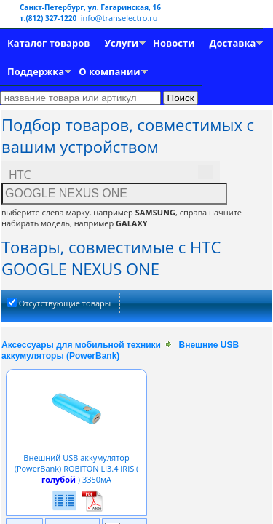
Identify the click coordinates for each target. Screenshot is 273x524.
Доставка (233, 42)
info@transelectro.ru (119, 17)
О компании (109, 71)
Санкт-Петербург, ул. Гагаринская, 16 (90, 7)
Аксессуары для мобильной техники (81, 345)
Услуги (121, 42)
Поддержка (35, 71)
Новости (173, 42)
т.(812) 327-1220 (49, 18)
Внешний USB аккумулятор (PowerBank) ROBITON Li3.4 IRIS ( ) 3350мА (77, 463)
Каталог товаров (48, 42)
